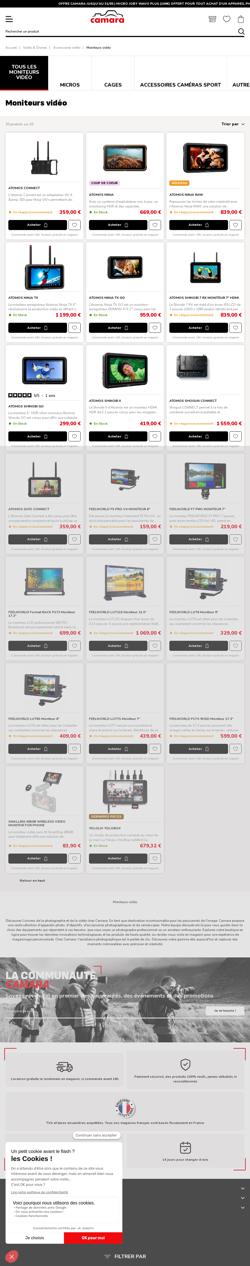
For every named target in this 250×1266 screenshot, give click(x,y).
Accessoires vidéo (66, 47)
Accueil (11, 47)
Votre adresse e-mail (21, 1011)
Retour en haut (32, 880)
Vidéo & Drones (35, 47)
